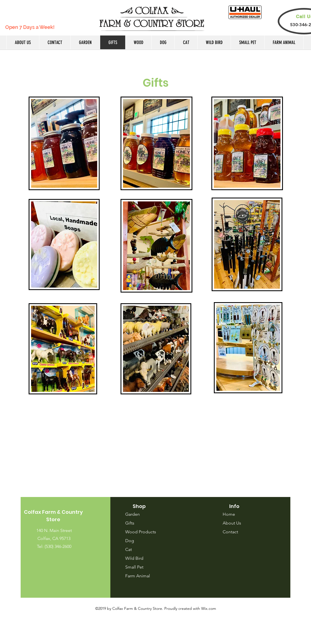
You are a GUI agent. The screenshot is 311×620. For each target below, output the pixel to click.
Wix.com (208, 608)
